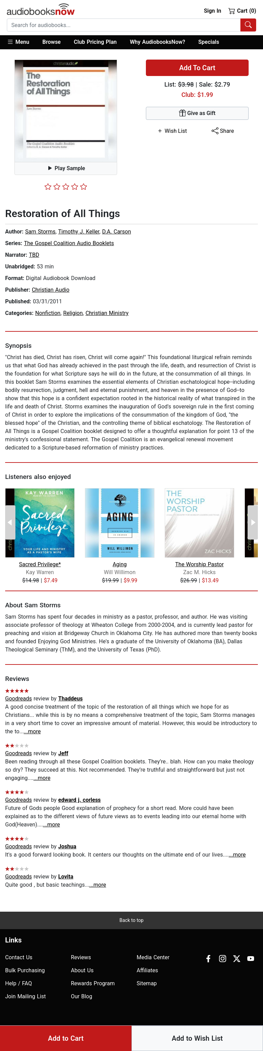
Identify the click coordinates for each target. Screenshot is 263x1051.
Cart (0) (242, 10)
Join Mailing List (25, 996)
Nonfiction (48, 313)
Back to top (131, 920)
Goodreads (18, 698)
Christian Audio (51, 290)
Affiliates (147, 970)
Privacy (201, 1034)
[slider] (65, 186)
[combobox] (131, 24)
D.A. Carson (116, 231)
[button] (21, 42)
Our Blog (81, 996)
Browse (51, 42)
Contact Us (19, 957)
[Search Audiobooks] (248, 24)
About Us (82, 970)
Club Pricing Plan (95, 42)
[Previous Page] (10, 522)
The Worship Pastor (199, 564)
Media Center (153, 957)
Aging (120, 564)
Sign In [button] (212, 11)
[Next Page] (253, 522)
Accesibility (174, 1034)
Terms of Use (231, 1034)
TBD (34, 255)
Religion (73, 313)
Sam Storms (40, 231)
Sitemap (147, 983)
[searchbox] (124, 24)
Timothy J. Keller (78, 231)
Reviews (81, 957)
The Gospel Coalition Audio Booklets (69, 243)
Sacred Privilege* (40, 564)
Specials (208, 42)
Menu (18, 41)
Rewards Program (93, 983)
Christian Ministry (107, 313)
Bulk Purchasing (25, 970)
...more (32, 731)
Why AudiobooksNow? (157, 42)
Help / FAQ (18, 983)
